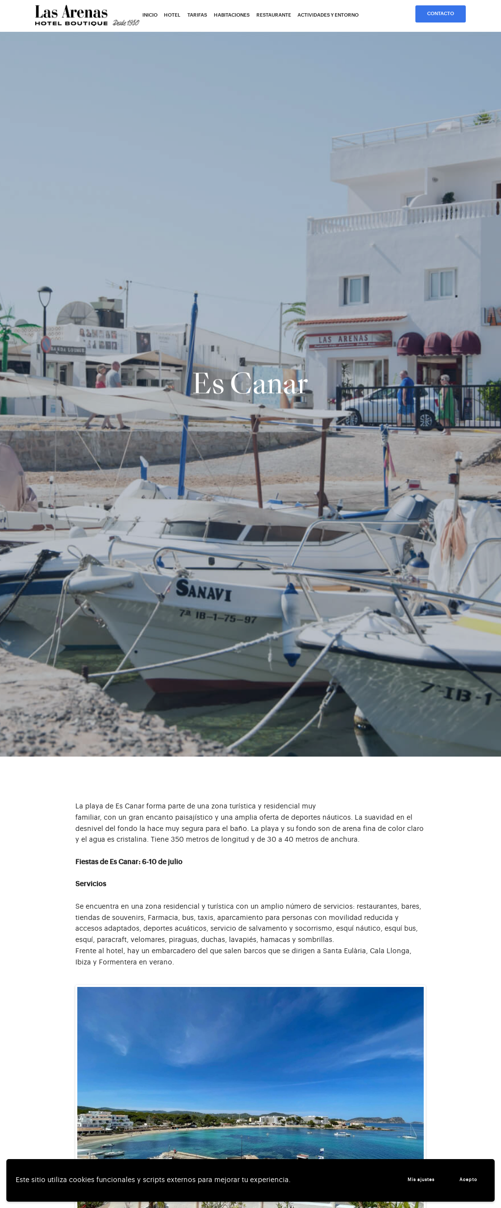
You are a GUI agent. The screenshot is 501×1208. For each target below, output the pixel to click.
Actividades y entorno (328, 15)
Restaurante (273, 15)
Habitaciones (232, 15)
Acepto (468, 1180)
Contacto (440, 13)
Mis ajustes (421, 1180)
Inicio (150, 15)
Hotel (172, 15)
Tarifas (197, 15)
